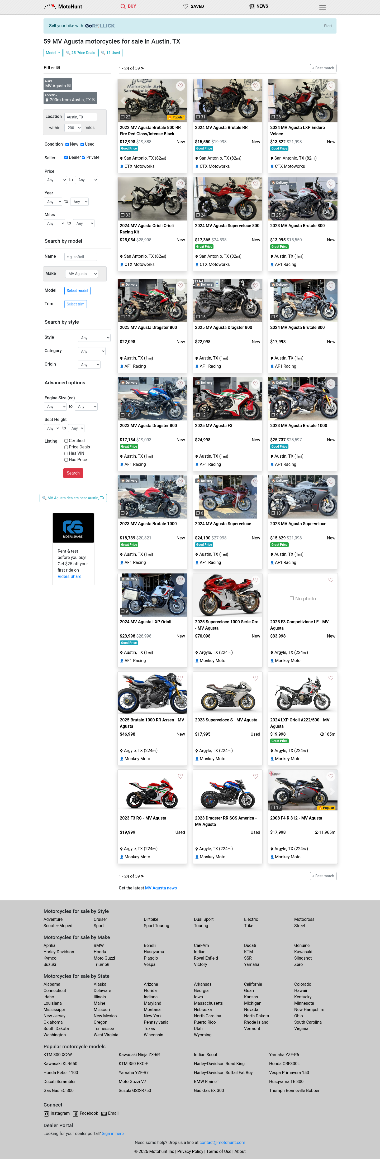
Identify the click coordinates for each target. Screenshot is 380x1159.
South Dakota (56, 1028)
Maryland (152, 1003)
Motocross (304, 919)
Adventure (53, 919)
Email (113, 1113)
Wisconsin (153, 1034)
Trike (248, 925)
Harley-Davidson (59, 951)
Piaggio (151, 958)
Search (73, 473)
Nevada (251, 1009)
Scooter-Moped (58, 925)
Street (299, 925)
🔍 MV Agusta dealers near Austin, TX (73, 498)
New (74, 144)
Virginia (301, 1028)
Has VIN (76, 453)
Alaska (100, 984)
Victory (200, 964)
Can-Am (201, 945)
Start (328, 26)
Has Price (78, 459)
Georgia (201, 990)
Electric (251, 919)
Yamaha (251, 964)
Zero (298, 964)
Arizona (151, 984)
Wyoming (203, 1034)
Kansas (251, 996)
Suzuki (50, 964)
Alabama (52, 984)
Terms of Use (218, 1151)
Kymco (50, 958)
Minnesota (304, 1003)
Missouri (102, 1009)
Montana (152, 1009)
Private (92, 157)
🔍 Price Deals (80, 53)
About (240, 1151)
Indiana (151, 996)
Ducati (250, 945)
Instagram (60, 1113)
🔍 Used (110, 53)
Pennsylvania (156, 1022)
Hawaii (300, 990)
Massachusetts (208, 1003)
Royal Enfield (206, 958)
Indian (200, 951)
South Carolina (308, 1022)
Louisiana (53, 1003)
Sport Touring (156, 925)
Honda (100, 951)
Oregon (100, 1022)
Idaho (49, 996)
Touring (201, 925)
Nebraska (203, 1009)
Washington (55, 1034)
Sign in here (113, 1133)
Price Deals (79, 446)
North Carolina (207, 1015)
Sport (99, 925)
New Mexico (105, 1015)
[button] (123, 100)
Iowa (198, 996)
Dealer (75, 157)
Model (51, 53)
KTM (248, 951)
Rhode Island (256, 1022)
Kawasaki (303, 951)
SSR (248, 958)
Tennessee (104, 1028)
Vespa (149, 964)
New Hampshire (309, 1009)
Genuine (302, 945)
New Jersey (54, 1015)
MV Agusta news (161, 887)
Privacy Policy (190, 1151)
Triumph (101, 964)
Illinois (100, 996)
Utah (198, 1028)
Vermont (252, 1028)
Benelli (150, 945)
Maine (99, 1003)
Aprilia (49, 945)
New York (153, 1015)
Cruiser (100, 919)
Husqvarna (154, 951)
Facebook (89, 1113)
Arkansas (203, 984)
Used (89, 144)
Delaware (102, 990)
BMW (99, 945)
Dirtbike (151, 919)
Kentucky (302, 996)
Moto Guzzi (104, 958)
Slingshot (303, 958)
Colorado (302, 984)
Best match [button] (324, 68)
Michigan (252, 1003)
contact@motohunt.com (222, 1142)
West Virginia (106, 1034)
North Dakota (256, 1015)
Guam (249, 990)
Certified (77, 440)
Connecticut (55, 990)
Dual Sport (204, 919)
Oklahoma (53, 1022)
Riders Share (70, 576)
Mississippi (54, 1009)
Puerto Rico (205, 1022)
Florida (150, 990)
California (253, 984)
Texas (149, 1028)
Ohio (298, 1015)
